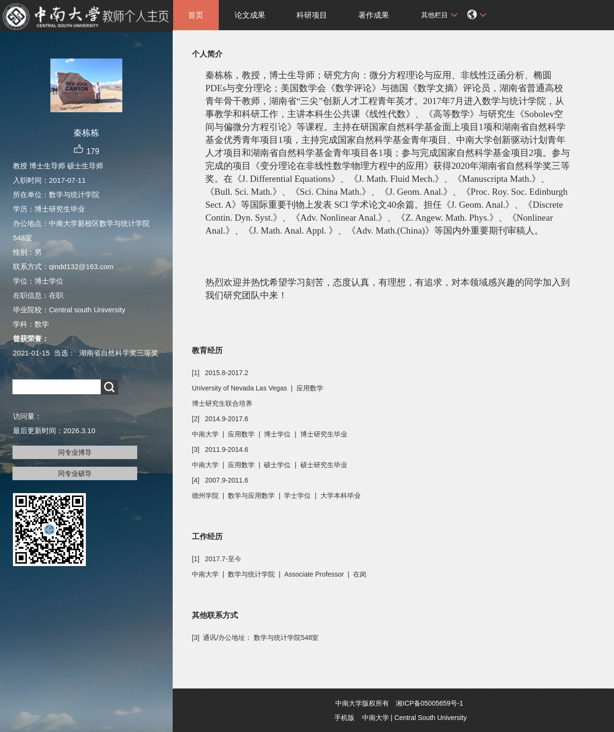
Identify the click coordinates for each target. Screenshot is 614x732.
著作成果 (373, 15)
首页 (195, 15)
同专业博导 (75, 452)
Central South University (430, 717)
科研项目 (311, 15)
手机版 (344, 717)
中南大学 (375, 717)
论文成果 (250, 15)
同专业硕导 (75, 473)
